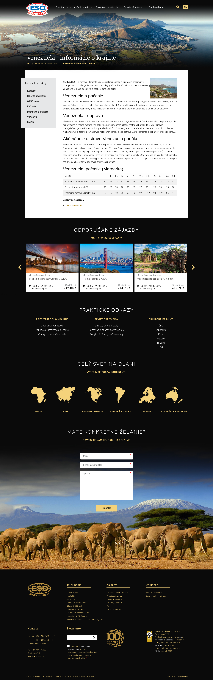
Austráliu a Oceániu (164, 640)
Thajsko (161, 342)
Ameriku (158, 645)
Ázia (66, 411)
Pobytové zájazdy (133, 7)
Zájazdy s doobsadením (78, 613)
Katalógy (71, 599)
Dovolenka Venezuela (52, 325)
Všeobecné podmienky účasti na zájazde (85, 620)
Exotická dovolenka (154, 593)
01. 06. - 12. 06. (41, 286)
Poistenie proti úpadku (77, 603)
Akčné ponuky (82, 7)
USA (161, 347)
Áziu (180, 637)
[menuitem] (36, 8)
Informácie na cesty (75, 609)
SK (185, 7)
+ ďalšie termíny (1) (39, 288)
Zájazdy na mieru (114, 603)
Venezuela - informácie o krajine (52, 329)
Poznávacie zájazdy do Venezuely (106, 329)
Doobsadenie (156, 7)
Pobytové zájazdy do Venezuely (106, 334)
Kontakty (71, 596)
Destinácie (62, 7)
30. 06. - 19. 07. (149, 286)
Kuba (161, 334)
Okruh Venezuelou (74, 205)
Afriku (157, 651)
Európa (147, 411)
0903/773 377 (45, 636)
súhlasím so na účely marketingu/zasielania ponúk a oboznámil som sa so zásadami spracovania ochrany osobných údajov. (82, 652)
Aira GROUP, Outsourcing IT (176, 676)
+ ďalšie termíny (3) (93, 288)
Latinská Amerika (120, 411)
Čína (161, 325)
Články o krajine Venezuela (52, 334)
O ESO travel (72, 593)
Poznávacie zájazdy (107, 7)
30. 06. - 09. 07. (95, 286)
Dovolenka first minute (156, 596)
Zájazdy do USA (113, 609)
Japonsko (161, 329)
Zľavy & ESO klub (75, 606)
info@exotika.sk (41, 644)
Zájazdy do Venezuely (106, 325)
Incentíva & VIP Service (77, 616)
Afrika (38, 411)
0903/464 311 (45, 640)
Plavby (109, 606)
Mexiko (161, 338)
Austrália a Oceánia (174, 411)
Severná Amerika (93, 411)
